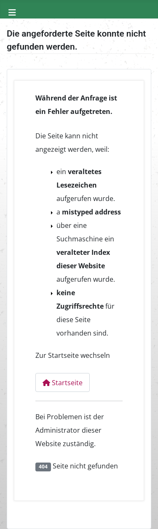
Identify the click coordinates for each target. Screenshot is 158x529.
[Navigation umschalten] (12, 13)
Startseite (63, 382)
